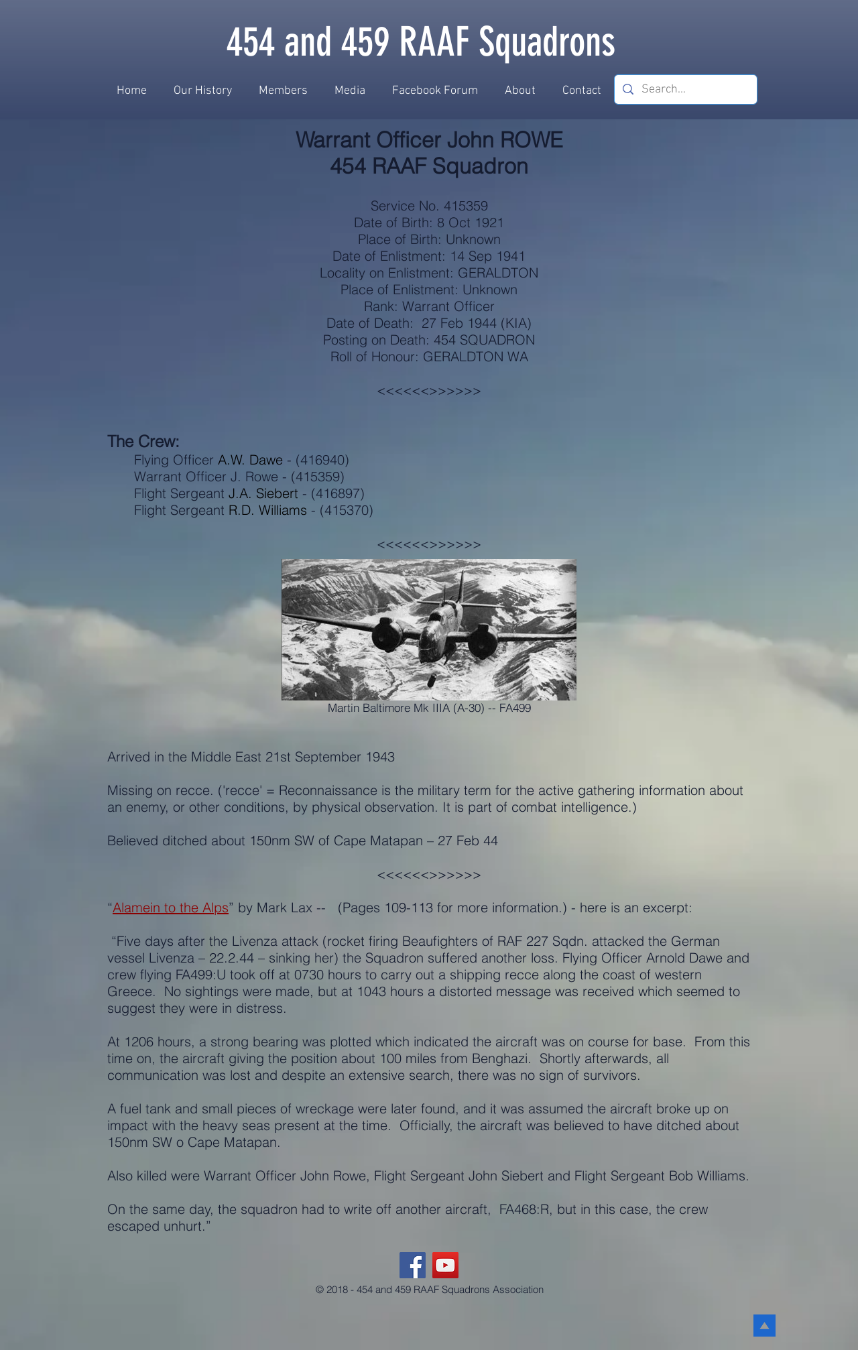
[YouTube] (445, 1265)
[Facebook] (413, 1265)
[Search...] (685, 89)
